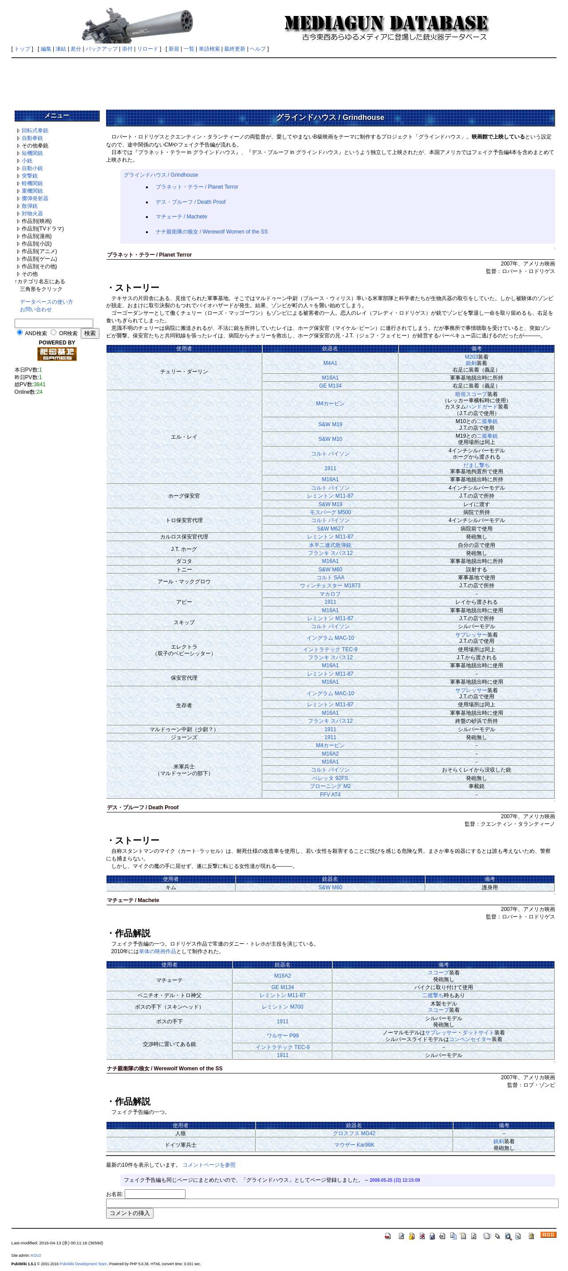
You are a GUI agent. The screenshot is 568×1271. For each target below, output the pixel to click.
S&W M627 (330, 529)
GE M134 (330, 386)
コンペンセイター (470, 1039)
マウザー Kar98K (354, 1145)
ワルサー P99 (283, 1036)
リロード (147, 49)
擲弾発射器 (35, 198)
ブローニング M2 (330, 786)
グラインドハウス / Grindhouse (161, 175)
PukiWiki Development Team (83, 1264)
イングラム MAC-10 (330, 638)
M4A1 (330, 363)
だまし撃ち (476, 465)
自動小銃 (32, 168)
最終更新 (234, 49)
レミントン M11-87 (330, 496)
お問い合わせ (36, 309)
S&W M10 (330, 439)
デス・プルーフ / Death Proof (191, 202)
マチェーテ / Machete (181, 217)
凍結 (60, 49)
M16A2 (330, 754)
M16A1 (330, 378)
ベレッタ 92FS (330, 778)
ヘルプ (258, 49)
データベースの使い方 (46, 302)
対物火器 (32, 213)
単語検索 (209, 49)
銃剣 (471, 363)
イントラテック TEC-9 (330, 649)
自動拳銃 (32, 138)
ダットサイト (478, 1032)
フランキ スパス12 (330, 553)
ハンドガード (482, 407)
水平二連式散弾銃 (330, 545)
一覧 (189, 49)
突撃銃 (30, 176)
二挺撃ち (433, 995)
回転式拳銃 (35, 130)
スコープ (438, 973)
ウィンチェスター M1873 (330, 585)
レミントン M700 (282, 1007)
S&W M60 (330, 569)
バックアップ (102, 49)
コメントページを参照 (209, 1165)
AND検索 (36, 333)
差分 (76, 49)
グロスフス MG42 (354, 1133)
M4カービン (330, 403)
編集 (46, 49)
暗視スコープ (471, 394)
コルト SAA (330, 577)
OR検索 (68, 333)
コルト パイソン (330, 454)
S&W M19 (330, 424)
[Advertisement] (284, 81)
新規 (174, 49)
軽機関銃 (32, 183)
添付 (127, 49)
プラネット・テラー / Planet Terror (197, 187)
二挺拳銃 (487, 421)
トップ (22, 49)
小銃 (27, 161)
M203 (471, 357)
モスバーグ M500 (330, 512)
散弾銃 (30, 206)
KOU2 (36, 1255)
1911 (330, 468)
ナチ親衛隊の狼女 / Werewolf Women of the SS (212, 232)
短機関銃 (32, 153)
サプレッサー (471, 635)
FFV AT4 (330, 795)
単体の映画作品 (157, 951)
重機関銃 (32, 191)
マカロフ (330, 594)
